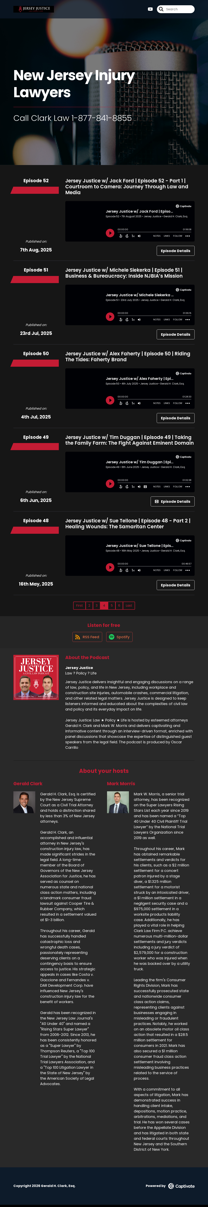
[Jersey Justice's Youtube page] (150, 10)
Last (129, 605)
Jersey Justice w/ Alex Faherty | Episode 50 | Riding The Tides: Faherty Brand (127, 356)
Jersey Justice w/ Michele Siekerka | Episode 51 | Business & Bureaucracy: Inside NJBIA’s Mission (124, 273)
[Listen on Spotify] (119, 639)
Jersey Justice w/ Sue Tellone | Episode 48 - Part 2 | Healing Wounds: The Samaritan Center (127, 523)
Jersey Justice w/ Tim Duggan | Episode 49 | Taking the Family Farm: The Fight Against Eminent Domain (129, 440)
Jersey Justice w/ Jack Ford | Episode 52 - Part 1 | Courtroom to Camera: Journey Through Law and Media (126, 186)
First (79, 605)
